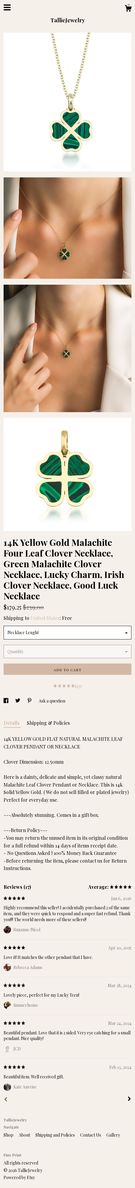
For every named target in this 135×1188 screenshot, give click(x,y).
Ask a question (52, 701)
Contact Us (91, 1135)
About (25, 1135)
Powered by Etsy (19, 1177)
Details (12, 723)
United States (45, 618)
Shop (9, 1135)
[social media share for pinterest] (30, 701)
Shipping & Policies (48, 723)
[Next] (129, 1099)
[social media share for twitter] (18, 701)
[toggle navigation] (7, 7)
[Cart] (128, 9)
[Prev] (6, 1100)
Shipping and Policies (55, 1135)
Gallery (113, 1135)
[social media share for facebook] (6, 701)
